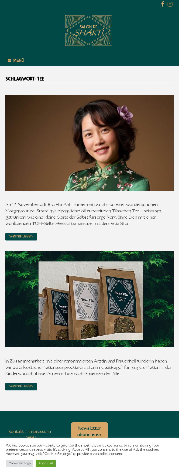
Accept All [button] (45, 463)
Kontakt (16, 432)
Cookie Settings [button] (20, 463)
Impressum (40, 432)
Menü (16, 60)
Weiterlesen (21, 236)
